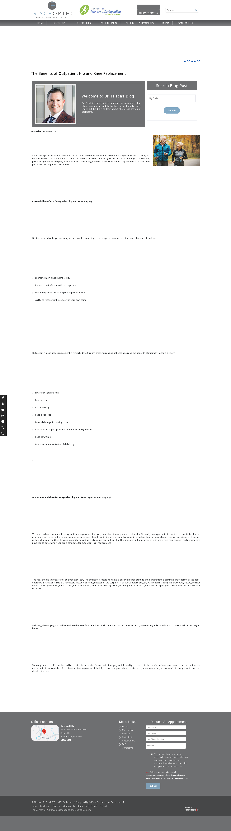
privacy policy (160, 763)
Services (126, 733)
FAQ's (124, 744)
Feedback (78, 805)
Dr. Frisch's (114, 96)
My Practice (127, 730)
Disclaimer (45, 805)
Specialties (84, 23)
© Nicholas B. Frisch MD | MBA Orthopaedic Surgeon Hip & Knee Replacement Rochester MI (78, 802)
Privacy (56, 805)
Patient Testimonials (140, 23)
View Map (66, 739)
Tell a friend (91, 805)
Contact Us (185, 23)
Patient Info (108, 23)
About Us (59, 23)
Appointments (148, 12)
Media (165, 23)
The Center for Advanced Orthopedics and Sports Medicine (61, 809)
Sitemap (66, 805)
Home (40, 23)
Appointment (128, 740)
